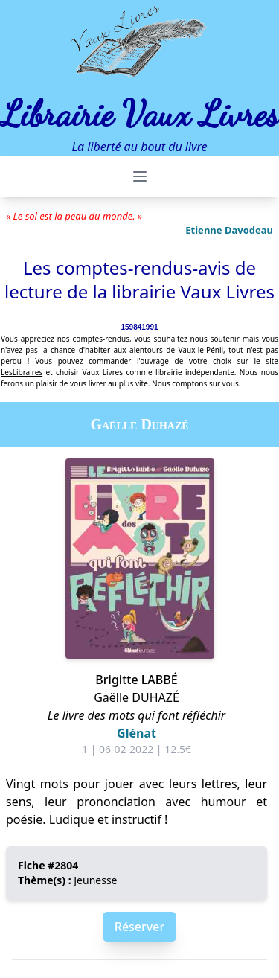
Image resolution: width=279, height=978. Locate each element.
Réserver (139, 926)
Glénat (136, 733)
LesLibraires (21, 372)
